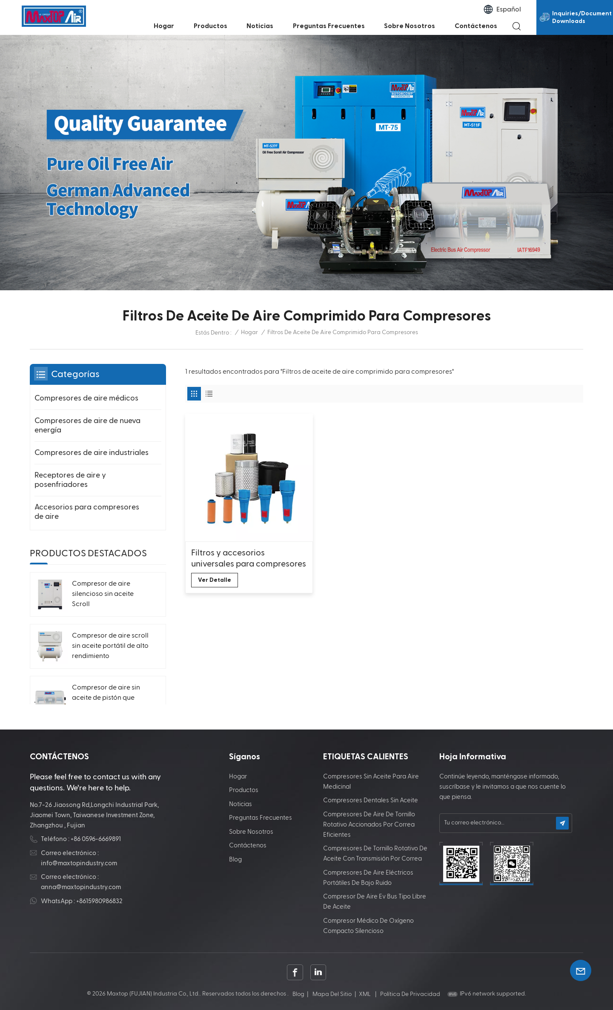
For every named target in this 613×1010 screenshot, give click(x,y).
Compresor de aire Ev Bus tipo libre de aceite (374, 901)
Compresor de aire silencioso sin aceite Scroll (103, 594)
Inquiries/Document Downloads (582, 17)
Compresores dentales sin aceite (370, 800)
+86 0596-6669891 (96, 839)
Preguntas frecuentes (329, 26)
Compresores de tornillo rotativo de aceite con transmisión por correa (375, 853)
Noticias (259, 26)
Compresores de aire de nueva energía (87, 425)
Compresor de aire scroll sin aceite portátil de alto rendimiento (110, 646)
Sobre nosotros (409, 26)
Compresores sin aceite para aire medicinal (371, 781)
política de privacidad (410, 994)
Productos (210, 26)
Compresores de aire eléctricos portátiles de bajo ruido (368, 878)
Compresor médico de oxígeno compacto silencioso (368, 926)
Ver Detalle (214, 580)
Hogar (164, 26)
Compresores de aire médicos (86, 398)
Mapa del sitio (332, 994)
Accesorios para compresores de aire (86, 512)
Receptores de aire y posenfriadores (70, 480)
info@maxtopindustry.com (79, 863)
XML (365, 994)
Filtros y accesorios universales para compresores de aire (248, 559)
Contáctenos (476, 26)
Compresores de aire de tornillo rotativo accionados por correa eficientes (369, 824)
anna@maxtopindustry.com (81, 887)
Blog (235, 859)
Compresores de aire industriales (91, 452)
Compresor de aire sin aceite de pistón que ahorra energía (106, 698)
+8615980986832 (99, 901)
